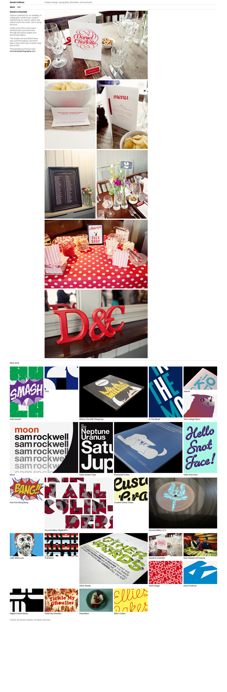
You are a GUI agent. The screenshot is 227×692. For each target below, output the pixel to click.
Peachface (84, 613)
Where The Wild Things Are (91, 419)
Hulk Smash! (15, 419)
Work (12, 7)
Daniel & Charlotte (157, 558)
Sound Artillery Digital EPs (56, 530)
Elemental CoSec (122, 475)
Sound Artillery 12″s (157, 530)
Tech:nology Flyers (192, 419)
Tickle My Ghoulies (53, 613)
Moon (12, 475)
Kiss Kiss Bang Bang (19, 502)
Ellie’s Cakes (120, 613)
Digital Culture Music (19, 613)
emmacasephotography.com (22, 51)
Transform (49, 558)
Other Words (85, 586)
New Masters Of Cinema (194, 558)
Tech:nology (154, 586)
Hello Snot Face (191, 475)
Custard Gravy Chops (123, 502)
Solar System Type (87, 475)
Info (19, 7)
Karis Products (190, 586)
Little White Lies (17, 558)
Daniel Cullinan (17, 2)
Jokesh (187, 391)
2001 (47, 391)
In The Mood (154, 419)
